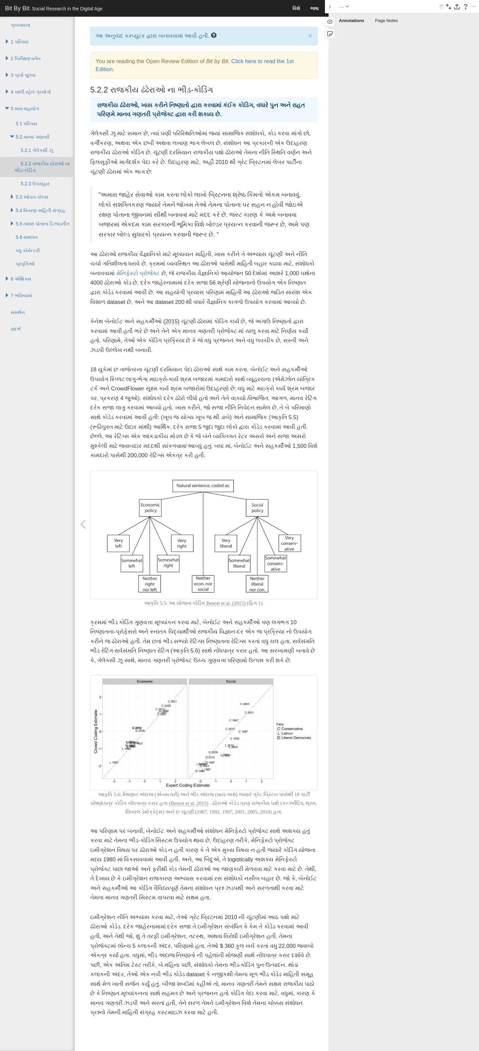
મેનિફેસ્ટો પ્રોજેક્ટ (138, 273)
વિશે (296, 8)
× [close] (310, 35)
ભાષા (314, 8)
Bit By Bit (54, 8)
